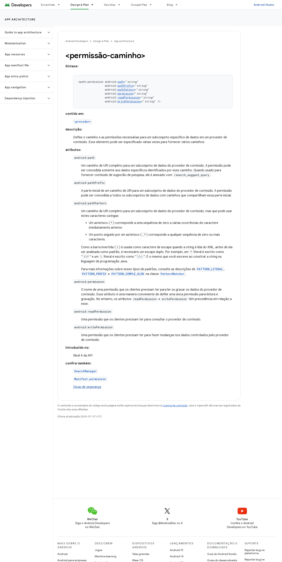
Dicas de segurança (87, 387)
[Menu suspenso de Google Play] (152, 4)
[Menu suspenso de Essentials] (60, 4)
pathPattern (126, 89)
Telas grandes (140, 554)
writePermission (129, 101)
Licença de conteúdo (175, 405)
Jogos (98, 550)
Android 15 (176, 550)
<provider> (82, 121)
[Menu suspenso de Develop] (121, 4)
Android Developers (76, 41)
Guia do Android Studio (222, 554)
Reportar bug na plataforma (255, 551)
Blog (170, 4)
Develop (110, 4)
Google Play (139, 4)
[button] (23, 32)
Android (62, 554)
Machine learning (105, 556)
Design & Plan (101, 41)
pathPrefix (125, 86)
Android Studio (264, 4)
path (121, 82)
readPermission (129, 97)
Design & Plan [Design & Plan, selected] (79, 4)
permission (125, 93)
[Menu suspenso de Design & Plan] (94, 4)
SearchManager (85, 371)
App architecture (20, 19)
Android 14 (176, 556)
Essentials (48, 4)
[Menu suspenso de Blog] (178, 4)
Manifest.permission (90, 379)
